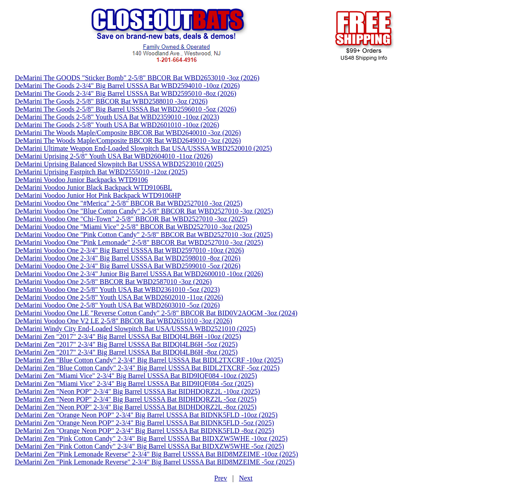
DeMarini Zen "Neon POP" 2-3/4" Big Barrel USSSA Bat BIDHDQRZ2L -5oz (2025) (136, 399)
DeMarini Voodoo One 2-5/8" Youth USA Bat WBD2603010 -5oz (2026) (117, 305)
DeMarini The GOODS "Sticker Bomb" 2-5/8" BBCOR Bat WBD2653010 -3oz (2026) (137, 77)
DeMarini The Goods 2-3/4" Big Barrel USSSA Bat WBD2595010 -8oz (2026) (125, 93)
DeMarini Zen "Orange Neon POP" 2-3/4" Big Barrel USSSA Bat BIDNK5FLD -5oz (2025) (144, 422)
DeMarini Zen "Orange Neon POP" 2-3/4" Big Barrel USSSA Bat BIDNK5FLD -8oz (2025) (144, 430)
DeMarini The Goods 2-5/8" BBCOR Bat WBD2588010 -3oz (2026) (111, 101)
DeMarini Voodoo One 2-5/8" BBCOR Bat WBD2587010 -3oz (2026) (113, 281)
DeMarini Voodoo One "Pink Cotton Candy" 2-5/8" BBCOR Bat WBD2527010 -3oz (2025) (144, 234)
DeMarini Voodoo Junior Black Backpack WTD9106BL (93, 187)
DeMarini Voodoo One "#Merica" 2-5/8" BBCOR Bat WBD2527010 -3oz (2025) (128, 203)
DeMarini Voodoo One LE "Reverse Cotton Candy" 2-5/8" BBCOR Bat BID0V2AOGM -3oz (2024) (156, 313)
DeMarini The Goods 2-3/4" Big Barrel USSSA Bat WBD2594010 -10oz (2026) (127, 85)
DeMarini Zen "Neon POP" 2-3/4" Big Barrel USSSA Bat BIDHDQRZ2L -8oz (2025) (136, 407)
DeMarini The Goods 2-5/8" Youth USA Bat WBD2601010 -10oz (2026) (117, 125)
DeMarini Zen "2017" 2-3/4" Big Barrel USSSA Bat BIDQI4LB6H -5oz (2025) (126, 344)
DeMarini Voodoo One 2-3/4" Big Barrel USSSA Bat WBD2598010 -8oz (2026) (128, 258)
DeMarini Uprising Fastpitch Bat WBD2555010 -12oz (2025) (101, 172)
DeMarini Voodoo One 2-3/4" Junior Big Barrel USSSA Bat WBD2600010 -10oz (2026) (139, 273)
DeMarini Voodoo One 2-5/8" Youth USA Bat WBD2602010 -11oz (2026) (119, 297)
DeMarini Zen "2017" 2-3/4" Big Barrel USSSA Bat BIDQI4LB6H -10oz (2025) (128, 336)
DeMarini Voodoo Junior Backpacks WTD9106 (81, 179)
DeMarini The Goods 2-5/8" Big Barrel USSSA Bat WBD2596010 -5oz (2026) (125, 109)
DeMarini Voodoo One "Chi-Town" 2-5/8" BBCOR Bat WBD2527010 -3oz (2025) (131, 219)
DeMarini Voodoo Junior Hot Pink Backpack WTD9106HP (98, 195)
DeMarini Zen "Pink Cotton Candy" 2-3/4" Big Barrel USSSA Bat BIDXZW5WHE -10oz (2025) (151, 438)
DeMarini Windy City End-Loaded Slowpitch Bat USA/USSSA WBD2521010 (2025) (135, 328)
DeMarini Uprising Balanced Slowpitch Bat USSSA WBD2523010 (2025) (119, 164)
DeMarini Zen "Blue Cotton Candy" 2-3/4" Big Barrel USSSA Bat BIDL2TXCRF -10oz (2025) (149, 360)
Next (245, 478)
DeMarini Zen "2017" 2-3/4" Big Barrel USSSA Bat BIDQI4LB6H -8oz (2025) (126, 352)
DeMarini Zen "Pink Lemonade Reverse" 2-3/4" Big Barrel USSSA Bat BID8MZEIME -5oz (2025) (155, 462)
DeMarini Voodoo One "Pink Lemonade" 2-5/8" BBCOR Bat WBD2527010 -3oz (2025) (139, 242)
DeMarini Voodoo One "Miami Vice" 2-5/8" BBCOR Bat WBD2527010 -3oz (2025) (133, 226)
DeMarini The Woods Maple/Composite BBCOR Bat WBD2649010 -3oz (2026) (128, 140)
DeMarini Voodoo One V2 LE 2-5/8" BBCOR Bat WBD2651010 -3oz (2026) (123, 321)
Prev (220, 478)
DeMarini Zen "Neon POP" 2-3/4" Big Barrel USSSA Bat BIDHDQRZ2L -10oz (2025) (137, 391)
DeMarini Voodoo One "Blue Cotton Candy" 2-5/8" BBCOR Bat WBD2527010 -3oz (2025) (144, 211)
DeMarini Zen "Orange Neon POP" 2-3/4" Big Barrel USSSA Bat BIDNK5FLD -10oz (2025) (146, 415)
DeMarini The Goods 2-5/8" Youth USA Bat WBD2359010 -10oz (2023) (117, 117)
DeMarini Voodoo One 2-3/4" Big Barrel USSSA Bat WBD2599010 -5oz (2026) (128, 266)
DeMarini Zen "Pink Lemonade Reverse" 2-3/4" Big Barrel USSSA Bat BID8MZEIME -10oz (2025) (156, 454)
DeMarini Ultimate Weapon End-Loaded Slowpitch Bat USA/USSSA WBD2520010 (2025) (143, 148)
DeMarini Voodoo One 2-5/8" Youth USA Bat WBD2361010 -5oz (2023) (117, 289)
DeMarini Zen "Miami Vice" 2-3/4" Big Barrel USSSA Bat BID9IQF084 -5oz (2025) (134, 383)
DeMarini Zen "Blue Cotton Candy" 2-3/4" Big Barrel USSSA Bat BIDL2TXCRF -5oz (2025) (147, 368)
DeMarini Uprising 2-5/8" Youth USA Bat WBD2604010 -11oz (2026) (114, 156)
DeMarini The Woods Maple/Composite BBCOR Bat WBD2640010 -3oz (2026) (128, 132)
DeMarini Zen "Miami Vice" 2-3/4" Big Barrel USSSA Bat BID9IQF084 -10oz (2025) (136, 375)
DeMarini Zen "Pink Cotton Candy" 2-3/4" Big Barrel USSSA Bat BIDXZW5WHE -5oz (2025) (149, 446)
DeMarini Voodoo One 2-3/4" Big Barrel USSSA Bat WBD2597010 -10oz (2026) (129, 250)
